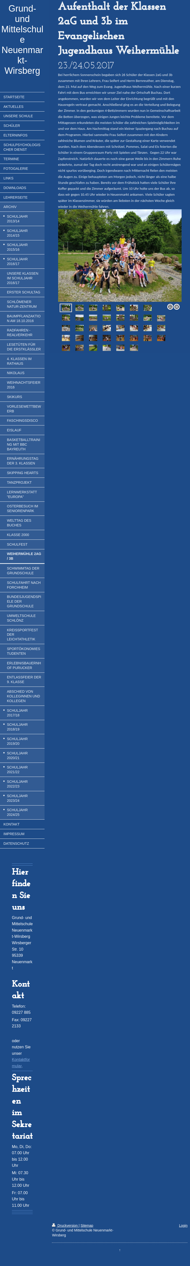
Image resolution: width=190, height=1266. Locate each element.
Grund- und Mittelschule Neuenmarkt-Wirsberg (22, 39)
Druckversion (65, 1226)
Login (183, 1226)
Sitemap (86, 1226)
